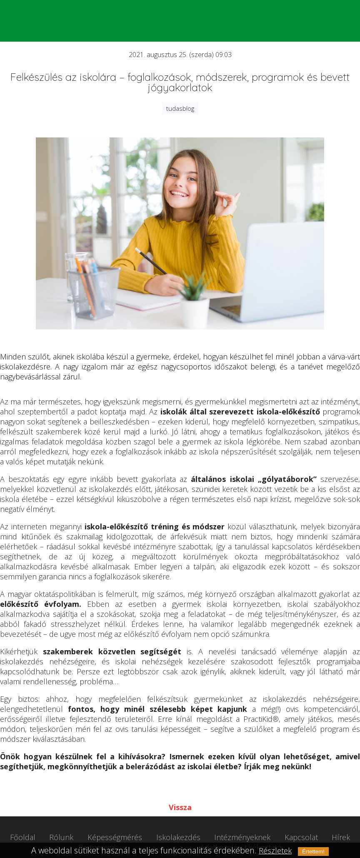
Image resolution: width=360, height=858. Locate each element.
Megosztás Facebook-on (179, 788)
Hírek (341, 837)
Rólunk (61, 837)
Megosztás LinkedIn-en (199, 788)
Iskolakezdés (178, 837)
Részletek (275, 851)
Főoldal (22, 837)
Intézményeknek (242, 837)
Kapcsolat (301, 837)
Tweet (159, 788)
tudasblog (180, 108)
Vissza (180, 807)
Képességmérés (115, 837)
